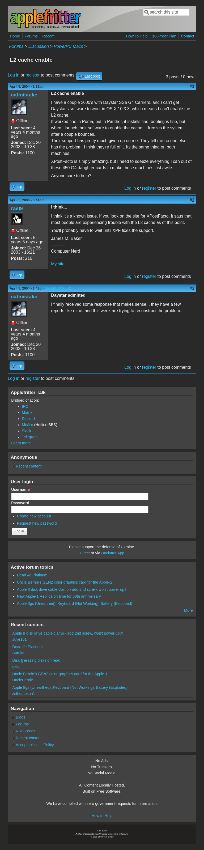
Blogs (20, 717)
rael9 (17, 208)
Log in (13, 75)
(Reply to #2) (58, 288)
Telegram (29, 437)
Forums (31, 36)
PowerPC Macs (68, 46)
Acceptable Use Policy (35, 745)
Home (15, 36)
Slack (26, 431)
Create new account (34, 516)
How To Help (136, 36)
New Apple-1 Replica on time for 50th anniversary (59, 596)
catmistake (24, 94)
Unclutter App (112, 553)
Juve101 (19, 639)
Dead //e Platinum (32, 575)
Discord (28, 418)
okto (15, 666)
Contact (187, 36)
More (188, 610)
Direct (85, 553)
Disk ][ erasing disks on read (36, 660)
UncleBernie (22, 680)
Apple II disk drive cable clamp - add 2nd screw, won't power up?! (72, 589)
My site (58, 264)
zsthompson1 (23, 693)
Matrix (27, 412)
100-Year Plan (164, 36)
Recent (48, 36)
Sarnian (19, 653)
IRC (25, 406)
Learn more (21, 443)
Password (21, 503)
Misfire (27, 425)
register (33, 75)
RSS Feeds (25, 731)
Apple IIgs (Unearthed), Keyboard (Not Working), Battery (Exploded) (74, 603)
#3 (192, 288)
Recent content (28, 466)
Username (21, 489)
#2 (192, 200)
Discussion (38, 46)
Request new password (37, 523)
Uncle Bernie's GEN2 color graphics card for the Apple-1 (64, 582)
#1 (192, 86)
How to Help (102, 816)
